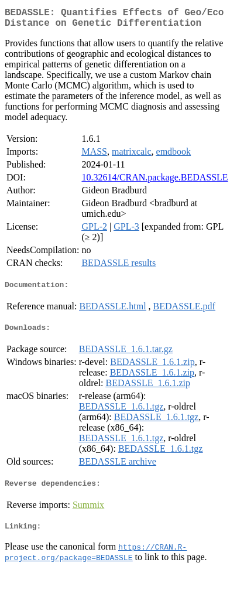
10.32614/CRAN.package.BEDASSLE (154, 182)
